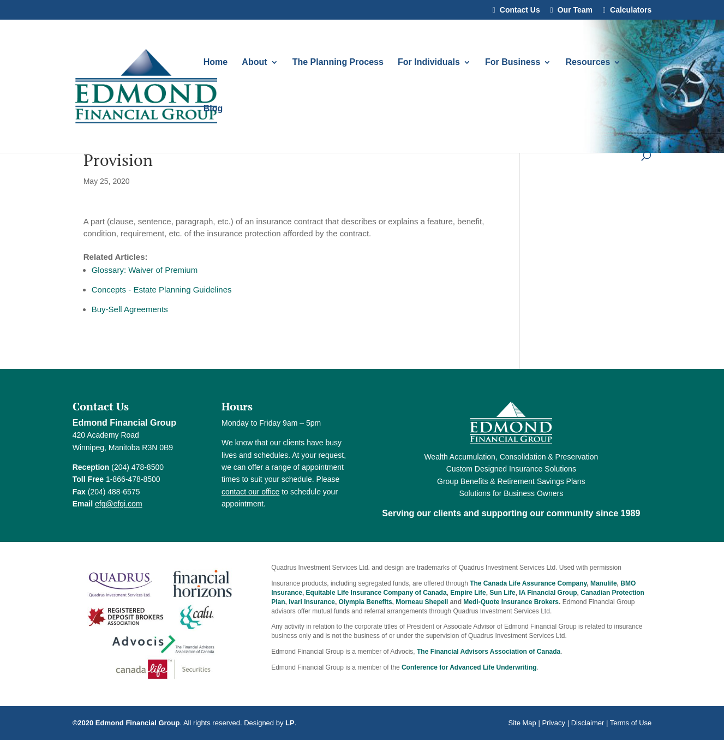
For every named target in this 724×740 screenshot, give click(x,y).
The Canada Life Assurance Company (528, 583)
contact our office (250, 491)
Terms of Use (631, 723)
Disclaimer (588, 723)
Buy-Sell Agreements (130, 309)
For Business (512, 62)
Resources (588, 62)
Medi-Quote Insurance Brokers (511, 602)
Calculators (630, 10)
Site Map (522, 723)
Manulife (603, 583)
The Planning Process (338, 62)
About (254, 62)
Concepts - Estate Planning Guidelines (162, 289)
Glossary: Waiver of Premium (145, 269)
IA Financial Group (548, 592)
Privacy (553, 723)
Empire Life (468, 592)
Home (216, 62)
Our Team (575, 10)
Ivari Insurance (312, 602)
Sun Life (502, 592)
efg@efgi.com (118, 503)
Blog (213, 109)
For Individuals (429, 62)
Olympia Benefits (365, 602)
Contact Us (520, 10)
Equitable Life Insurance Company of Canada (376, 592)
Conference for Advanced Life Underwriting (469, 667)
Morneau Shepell (422, 602)
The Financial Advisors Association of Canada (488, 651)
